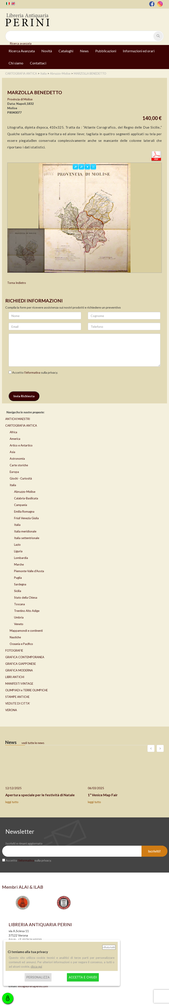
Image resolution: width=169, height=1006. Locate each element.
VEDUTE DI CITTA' (17, 703)
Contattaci (38, 63)
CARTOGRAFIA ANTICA (21, 425)
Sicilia (17, 591)
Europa (14, 472)
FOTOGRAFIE (14, 650)
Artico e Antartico (21, 445)
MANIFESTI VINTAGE (19, 683)
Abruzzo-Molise (24, 491)
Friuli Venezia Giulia (26, 518)
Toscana (19, 604)
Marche (19, 564)
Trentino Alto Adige (26, 611)
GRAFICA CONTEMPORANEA (24, 657)
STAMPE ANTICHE (17, 697)
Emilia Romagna (24, 511)
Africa (13, 432)
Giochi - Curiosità (21, 478)
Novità (46, 51)
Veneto (18, 624)
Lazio (17, 544)
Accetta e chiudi (83, 977)
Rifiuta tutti (109, 947)
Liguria (18, 551)
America (15, 438)
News (84, 51)
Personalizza (38, 977)
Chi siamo (16, 63)
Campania (20, 505)
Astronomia (17, 458)
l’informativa (32, 372)
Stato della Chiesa (25, 597)
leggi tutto (11, 802)
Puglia (18, 577)
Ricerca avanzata (20, 43)
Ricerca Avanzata (22, 51)
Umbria (19, 617)
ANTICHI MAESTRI (17, 419)
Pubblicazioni (105, 51)
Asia (12, 452)
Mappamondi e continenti (26, 630)
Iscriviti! (154, 851)
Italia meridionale (25, 531)
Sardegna (20, 584)
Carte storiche (19, 465)
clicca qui (36, 966)
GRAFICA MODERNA (19, 670)
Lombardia (21, 558)
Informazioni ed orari (138, 51)
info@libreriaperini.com (33, 986)
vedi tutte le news (33, 743)
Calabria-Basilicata (26, 498)
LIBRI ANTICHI (14, 677)
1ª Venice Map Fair (103, 795)
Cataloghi (66, 51)
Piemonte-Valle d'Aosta (29, 571)
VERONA (11, 710)
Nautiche (15, 637)
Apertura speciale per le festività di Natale (40, 795)
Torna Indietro (16, 283)
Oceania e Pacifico (21, 644)
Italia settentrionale (26, 538)
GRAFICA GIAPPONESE (20, 663)
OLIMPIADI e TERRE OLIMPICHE (26, 690)
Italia (13, 485)
